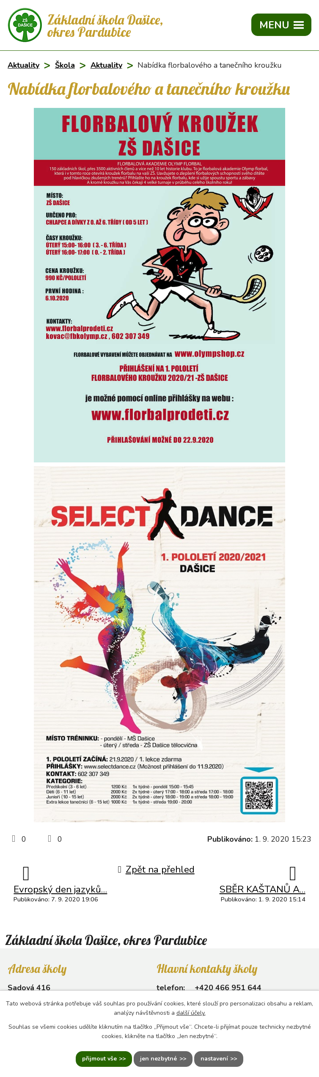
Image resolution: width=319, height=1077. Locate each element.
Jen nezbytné (158, 1059)
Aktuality (23, 65)
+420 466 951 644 (228, 988)
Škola (65, 65)
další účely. (191, 1013)
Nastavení (214, 1059)
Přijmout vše (99, 1059)
